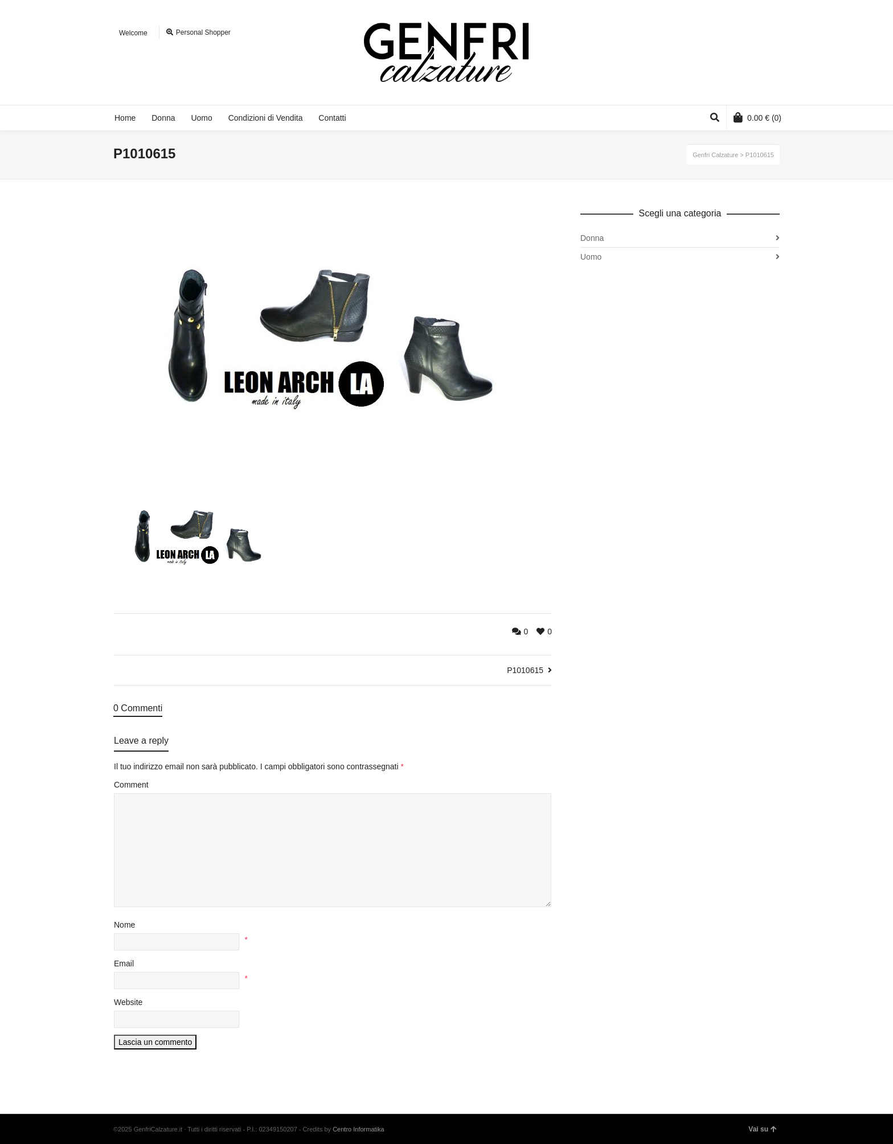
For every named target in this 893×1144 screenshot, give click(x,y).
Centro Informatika (358, 1129)
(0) (757, 117)
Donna (592, 238)
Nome (124, 924)
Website (128, 1002)
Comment (131, 784)
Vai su (762, 1129)
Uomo (590, 256)
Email (124, 963)
